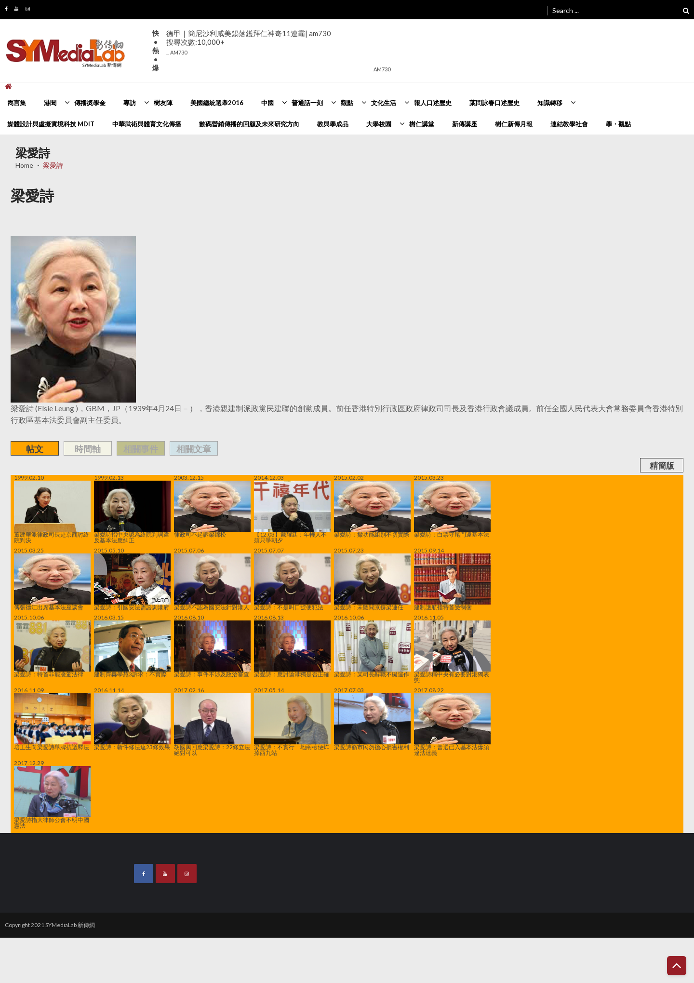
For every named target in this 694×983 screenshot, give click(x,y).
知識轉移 (549, 103)
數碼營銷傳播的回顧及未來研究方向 (249, 124)
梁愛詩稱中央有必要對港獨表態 (452, 651)
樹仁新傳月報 (514, 124)
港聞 (50, 103)
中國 (267, 103)
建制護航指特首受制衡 (452, 581)
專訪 (129, 103)
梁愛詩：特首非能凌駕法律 (52, 648)
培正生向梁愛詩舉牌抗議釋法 (52, 721)
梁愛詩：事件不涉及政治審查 (212, 648)
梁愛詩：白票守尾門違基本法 (452, 509)
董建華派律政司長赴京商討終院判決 (52, 512)
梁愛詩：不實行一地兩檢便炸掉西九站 (292, 724)
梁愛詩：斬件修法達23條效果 (132, 721)
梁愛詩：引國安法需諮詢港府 (132, 581)
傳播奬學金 (90, 103)
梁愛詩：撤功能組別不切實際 (372, 509)
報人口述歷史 (433, 103)
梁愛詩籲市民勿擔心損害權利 (372, 721)
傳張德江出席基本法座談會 (52, 581)
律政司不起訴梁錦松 (212, 509)
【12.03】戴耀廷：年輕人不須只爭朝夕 (292, 512)
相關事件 (140, 449)
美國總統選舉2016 (216, 103)
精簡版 (662, 465)
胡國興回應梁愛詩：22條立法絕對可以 (212, 724)
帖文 (34, 449)
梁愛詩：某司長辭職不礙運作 (372, 648)
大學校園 (378, 124)
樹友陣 (163, 103)
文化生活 (383, 103)
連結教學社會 (569, 124)
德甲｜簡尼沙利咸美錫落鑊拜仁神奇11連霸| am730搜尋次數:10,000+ (248, 42)
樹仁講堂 (421, 124)
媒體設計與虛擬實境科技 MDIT (50, 124)
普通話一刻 (307, 103)
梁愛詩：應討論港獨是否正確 (292, 648)
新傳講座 (464, 124)
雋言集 (16, 103)
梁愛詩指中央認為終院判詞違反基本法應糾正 (132, 512)
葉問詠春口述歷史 (494, 103)
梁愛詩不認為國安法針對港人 (212, 581)
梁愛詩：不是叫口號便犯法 (292, 581)
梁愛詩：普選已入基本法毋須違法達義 (452, 724)
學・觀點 (618, 124)
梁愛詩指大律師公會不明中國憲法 (52, 797)
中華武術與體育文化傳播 (146, 124)
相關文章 (193, 449)
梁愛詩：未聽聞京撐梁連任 (372, 581)
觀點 (347, 103)
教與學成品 (332, 124)
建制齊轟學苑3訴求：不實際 (132, 648)
